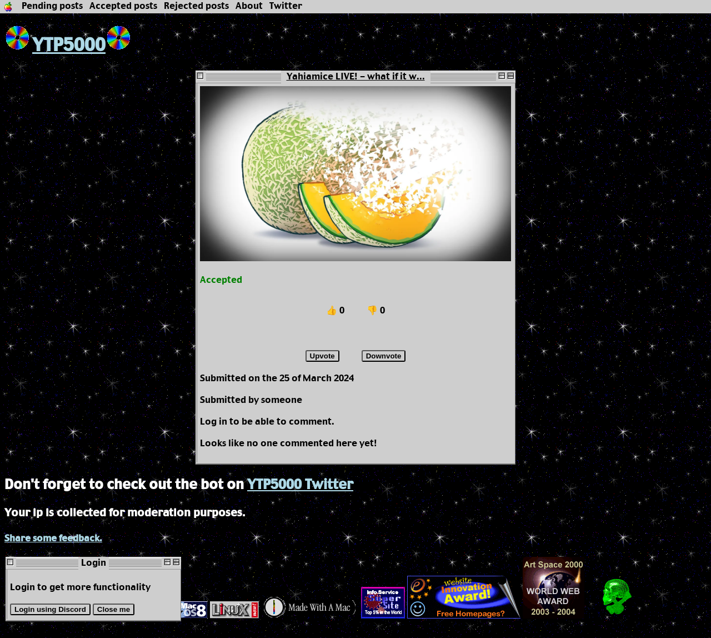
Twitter (285, 6)
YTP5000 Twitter (300, 485)
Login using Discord (50, 609)
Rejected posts (196, 6)
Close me (113, 609)
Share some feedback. (53, 538)
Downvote (384, 356)
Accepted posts (123, 6)
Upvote (322, 356)
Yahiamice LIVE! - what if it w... (356, 77)
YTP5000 (55, 45)
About (249, 6)
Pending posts (52, 6)
